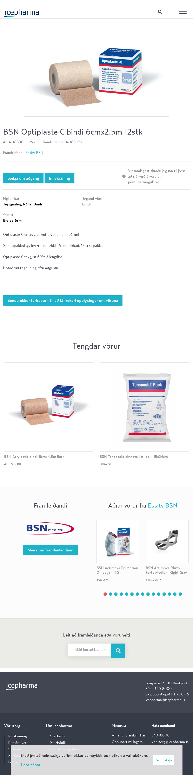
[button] (105, 594)
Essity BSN (34, 152)
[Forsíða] (21, 11)
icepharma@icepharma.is (165, 700)
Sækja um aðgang (23, 178)
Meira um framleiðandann (50, 550)
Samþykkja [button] (164, 760)
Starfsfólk (58, 742)
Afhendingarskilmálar (128, 735)
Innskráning (170, 11)
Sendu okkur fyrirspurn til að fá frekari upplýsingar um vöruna (62, 300)
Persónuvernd (19, 742)
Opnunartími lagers (127, 742)
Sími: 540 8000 (158, 688)
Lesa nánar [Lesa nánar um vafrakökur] (30, 764)
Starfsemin (59, 736)
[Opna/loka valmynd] (183, 9)
